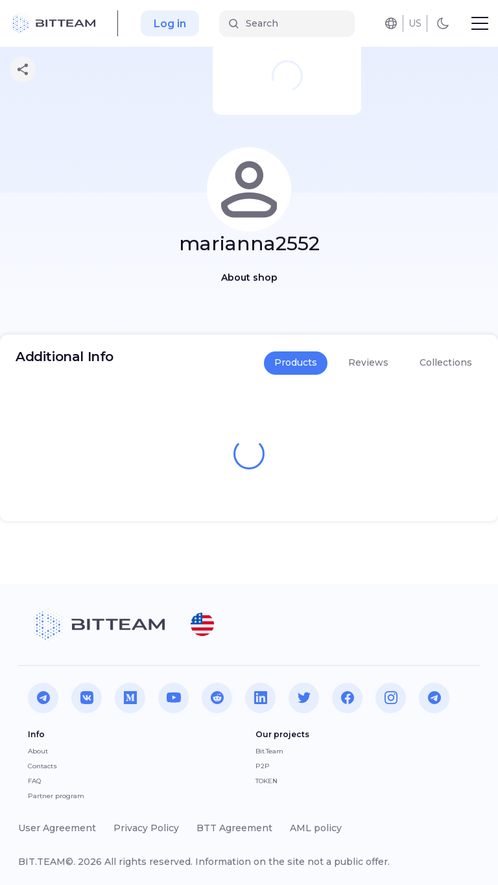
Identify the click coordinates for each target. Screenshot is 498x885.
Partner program (56, 796)
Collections (446, 362)
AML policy (316, 828)
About (38, 751)
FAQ (34, 781)
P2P (262, 766)
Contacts (42, 766)
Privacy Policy (146, 828)
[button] (202, 624)
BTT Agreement (234, 828)
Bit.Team (269, 751)
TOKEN (266, 781)
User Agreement (57, 828)
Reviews (368, 362)
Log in (170, 24)
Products (295, 362)
